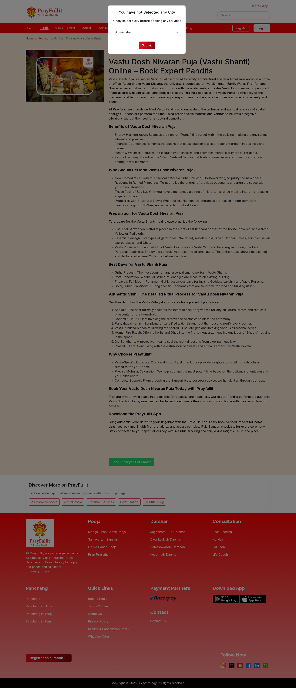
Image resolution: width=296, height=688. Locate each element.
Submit (148, 45)
